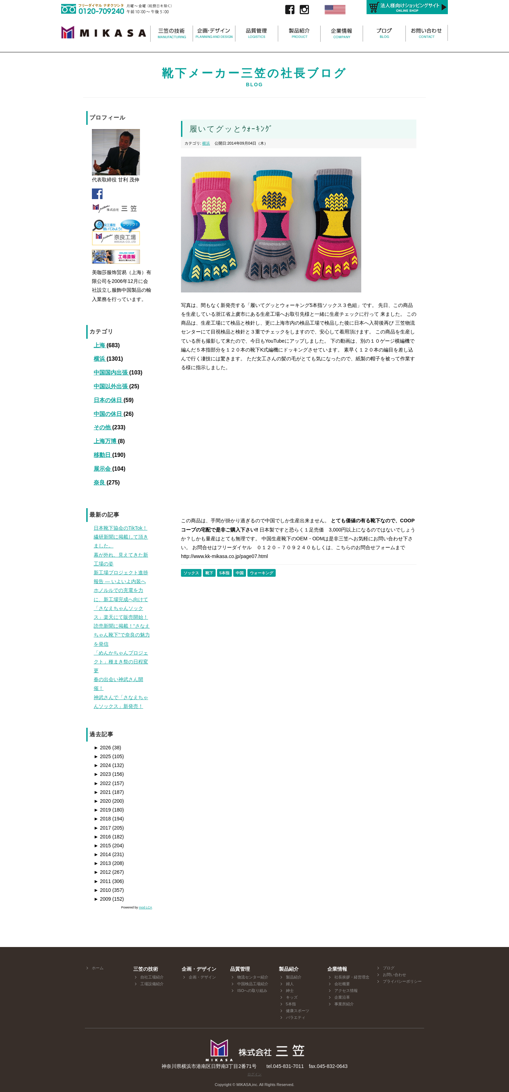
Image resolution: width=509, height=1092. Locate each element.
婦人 (290, 984)
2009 (102, 899)
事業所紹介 (344, 1004)
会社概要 (342, 984)
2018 (102, 818)
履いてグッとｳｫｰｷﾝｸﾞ (231, 128)
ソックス (191, 573)
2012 (102, 872)
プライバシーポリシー (402, 981)
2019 (102, 810)
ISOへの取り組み (252, 990)
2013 (102, 863)
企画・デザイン (202, 977)
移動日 (103, 455)
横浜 (100, 359)
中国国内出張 (111, 373)
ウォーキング (261, 573)
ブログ (388, 968)
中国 (240, 573)
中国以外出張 (111, 386)
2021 (102, 792)
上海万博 (106, 441)
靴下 (209, 573)
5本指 (224, 573)
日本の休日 (108, 400)
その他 (103, 427)
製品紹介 (294, 977)
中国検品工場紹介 (252, 984)
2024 (102, 765)
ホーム (98, 968)
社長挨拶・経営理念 (351, 977)
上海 (100, 345)
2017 (102, 828)
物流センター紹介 (252, 977)
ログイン (254, 1074)
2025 (102, 756)
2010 (102, 890)
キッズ (292, 997)
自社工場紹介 (152, 977)
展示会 (103, 469)
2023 (102, 774)
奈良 (100, 483)
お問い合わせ (394, 974)
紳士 (290, 990)
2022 (102, 783)
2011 (102, 881)
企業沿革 (342, 997)
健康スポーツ (297, 1011)
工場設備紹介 (152, 984)
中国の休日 (108, 414)
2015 (102, 845)
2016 (102, 837)
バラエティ (295, 1017)
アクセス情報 (346, 990)
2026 (102, 747)
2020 (102, 801)
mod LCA (145, 907)
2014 (102, 854)
